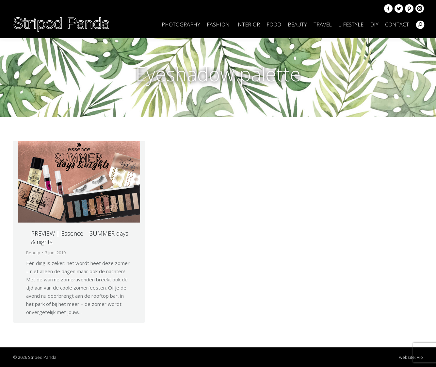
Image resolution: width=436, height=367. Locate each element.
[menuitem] (181, 24)
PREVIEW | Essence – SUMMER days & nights (79, 237)
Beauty (33, 253)
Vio (420, 357)
